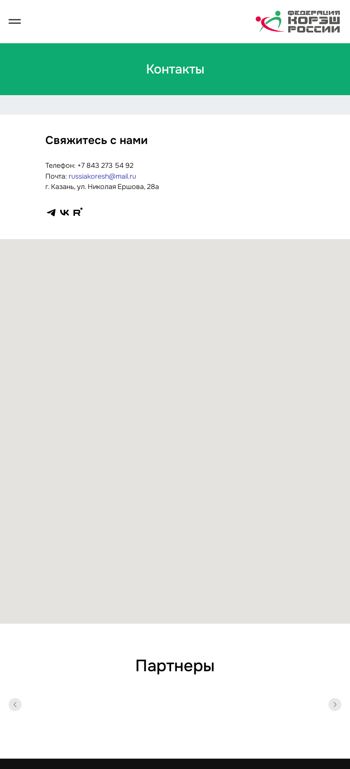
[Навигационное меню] (15, 21)
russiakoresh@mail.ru (102, 176)
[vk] (64, 212)
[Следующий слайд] (334, 704)
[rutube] (78, 212)
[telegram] (51, 212)
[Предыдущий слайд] (15, 704)
